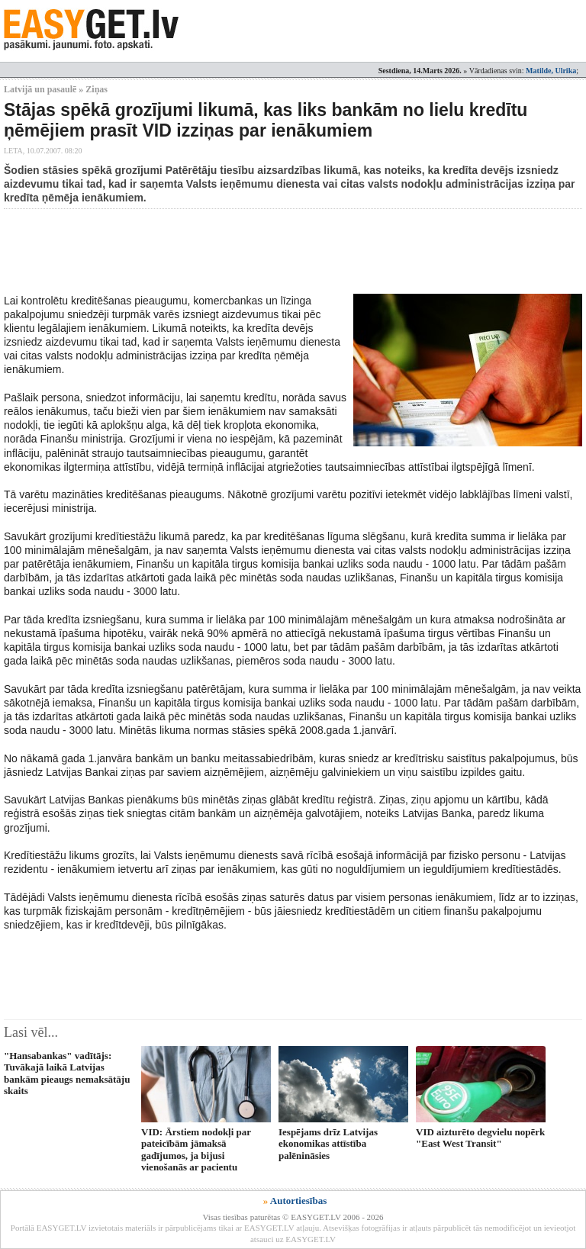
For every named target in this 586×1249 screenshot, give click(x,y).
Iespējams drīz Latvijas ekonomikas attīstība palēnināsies (328, 1143)
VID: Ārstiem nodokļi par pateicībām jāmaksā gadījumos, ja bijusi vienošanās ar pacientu (196, 1149)
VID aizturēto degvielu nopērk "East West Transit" (480, 1137)
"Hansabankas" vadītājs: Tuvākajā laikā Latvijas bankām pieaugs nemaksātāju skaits (67, 1073)
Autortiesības (298, 1200)
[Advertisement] (281, 251)
